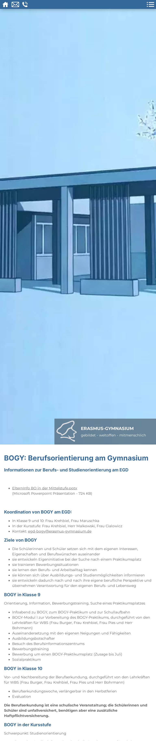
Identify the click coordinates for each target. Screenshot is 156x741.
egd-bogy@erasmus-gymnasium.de (59, 531)
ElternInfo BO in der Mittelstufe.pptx (44, 488)
